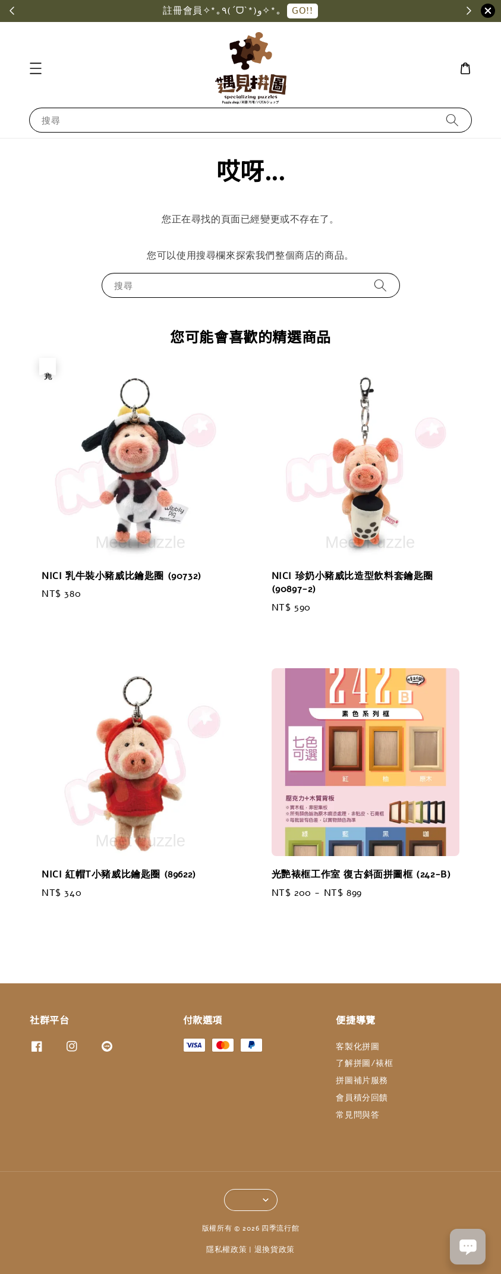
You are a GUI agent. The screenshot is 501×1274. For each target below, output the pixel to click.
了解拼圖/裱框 (364, 1063)
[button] (36, 68)
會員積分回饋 (362, 1097)
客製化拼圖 (357, 1047)
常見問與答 (357, 1115)
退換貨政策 (274, 1249)
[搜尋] (452, 119)
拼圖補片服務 (362, 1080)
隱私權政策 (226, 1249)
